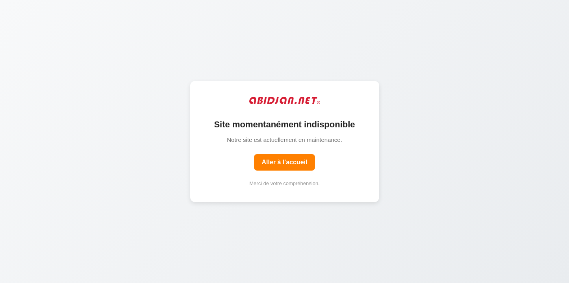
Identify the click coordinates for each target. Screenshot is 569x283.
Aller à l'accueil (285, 162)
